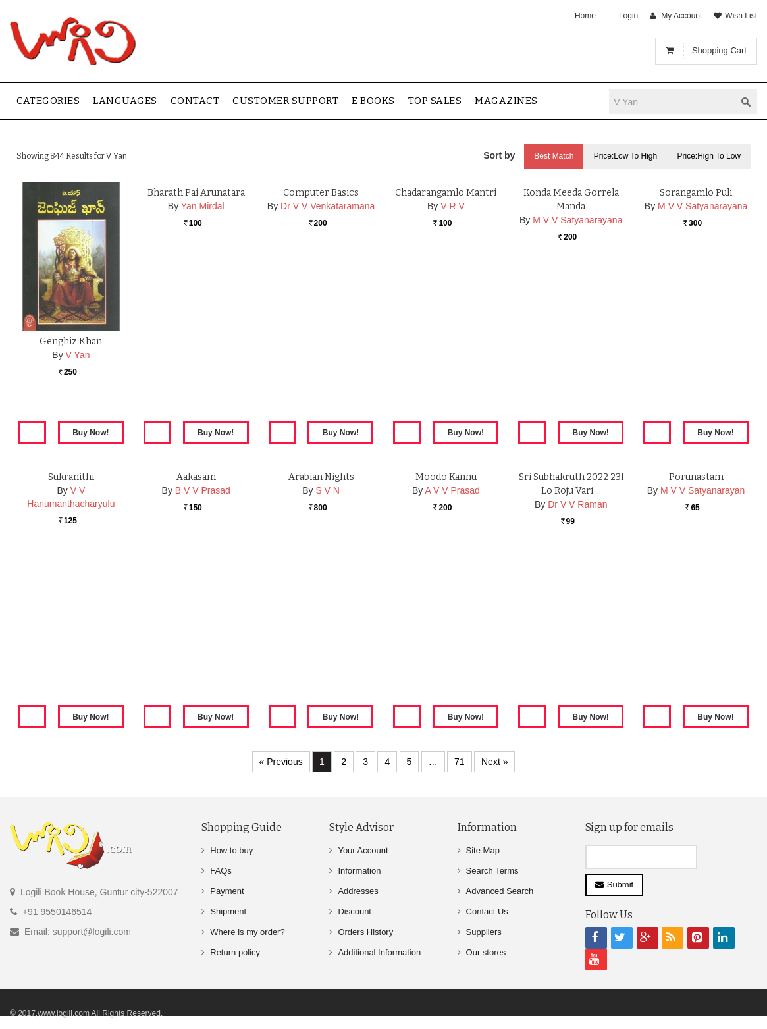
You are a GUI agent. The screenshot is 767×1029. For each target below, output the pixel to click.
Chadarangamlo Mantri (445, 341)
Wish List (741, 15)
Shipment (228, 911)
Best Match (553, 156)
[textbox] (672, 102)
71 (459, 761)
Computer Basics (321, 341)
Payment (227, 891)
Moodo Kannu (446, 625)
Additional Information (379, 952)
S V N (327, 639)
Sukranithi (71, 625)
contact (195, 101)
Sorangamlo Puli (696, 341)
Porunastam (696, 625)
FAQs (221, 871)
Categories (48, 101)
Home (585, 15)
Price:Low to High (626, 156)
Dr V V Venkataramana (327, 355)
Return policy (235, 952)
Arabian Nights (321, 625)
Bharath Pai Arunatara (196, 341)
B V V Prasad (202, 639)
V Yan (78, 355)
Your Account (363, 850)
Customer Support (285, 101)
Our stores (486, 952)
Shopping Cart (719, 50)
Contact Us (487, 911)
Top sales (435, 101)
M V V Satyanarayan (702, 639)
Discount (354, 911)
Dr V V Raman (577, 653)
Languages (125, 101)
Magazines (506, 101)
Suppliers (484, 932)
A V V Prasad (452, 639)
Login (628, 15)
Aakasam (196, 625)
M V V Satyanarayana (577, 368)
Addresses (358, 891)
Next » (494, 761)
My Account (681, 15)
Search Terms (492, 871)
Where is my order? (247, 932)
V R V (452, 355)
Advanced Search (500, 891)
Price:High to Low (709, 156)
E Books (373, 101)
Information (359, 871)
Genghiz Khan (71, 341)
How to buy (231, 850)
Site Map (483, 850)
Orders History (365, 932)
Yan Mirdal (203, 355)
